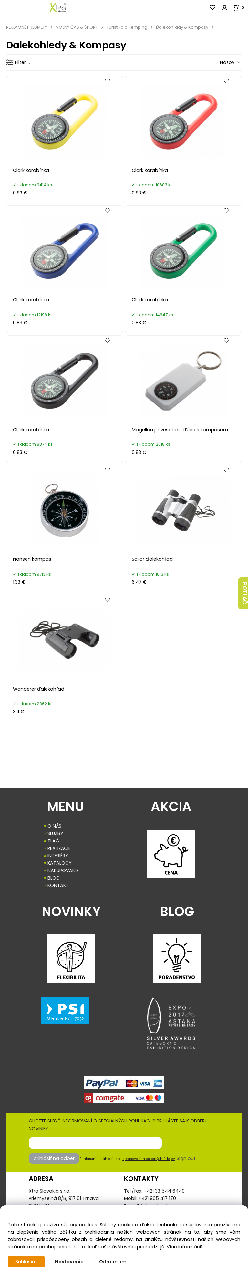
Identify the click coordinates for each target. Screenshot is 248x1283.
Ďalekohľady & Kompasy (182, 27)
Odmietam (113, 1261)
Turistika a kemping (127, 27)
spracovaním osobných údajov (148, 1158)
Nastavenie (69, 1261)
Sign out (186, 1158)
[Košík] (240, 8)
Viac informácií (184, 1247)
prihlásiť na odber (54, 1158)
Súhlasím (26, 1261)
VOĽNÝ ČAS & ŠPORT (77, 27)
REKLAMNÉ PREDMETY (26, 27)
